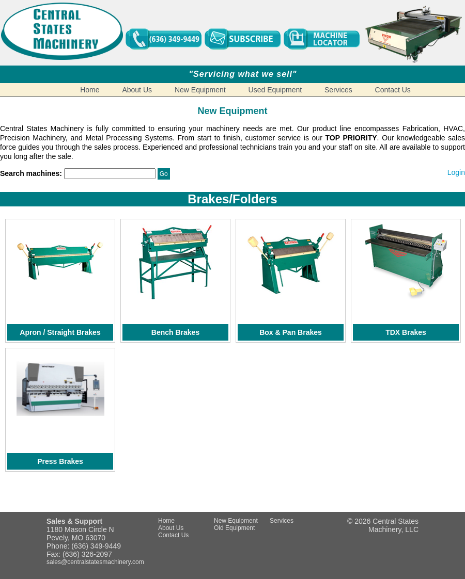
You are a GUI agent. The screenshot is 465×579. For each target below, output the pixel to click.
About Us (137, 90)
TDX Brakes (405, 332)
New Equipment (200, 90)
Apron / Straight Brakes (60, 332)
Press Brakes (60, 461)
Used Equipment (275, 90)
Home (89, 90)
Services (338, 90)
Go (164, 174)
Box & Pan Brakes (290, 332)
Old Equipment (234, 528)
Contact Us (393, 90)
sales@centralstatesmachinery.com (95, 562)
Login (456, 172)
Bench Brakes (175, 332)
